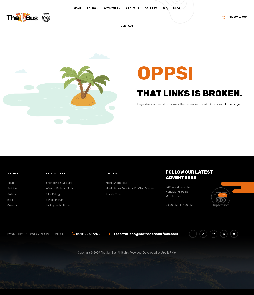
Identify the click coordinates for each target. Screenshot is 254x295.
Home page (232, 104)
